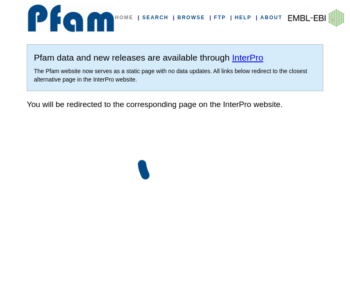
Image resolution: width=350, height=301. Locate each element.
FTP (220, 17)
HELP (243, 17)
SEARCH (155, 17)
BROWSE (191, 17)
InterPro (247, 57)
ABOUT (272, 17)
